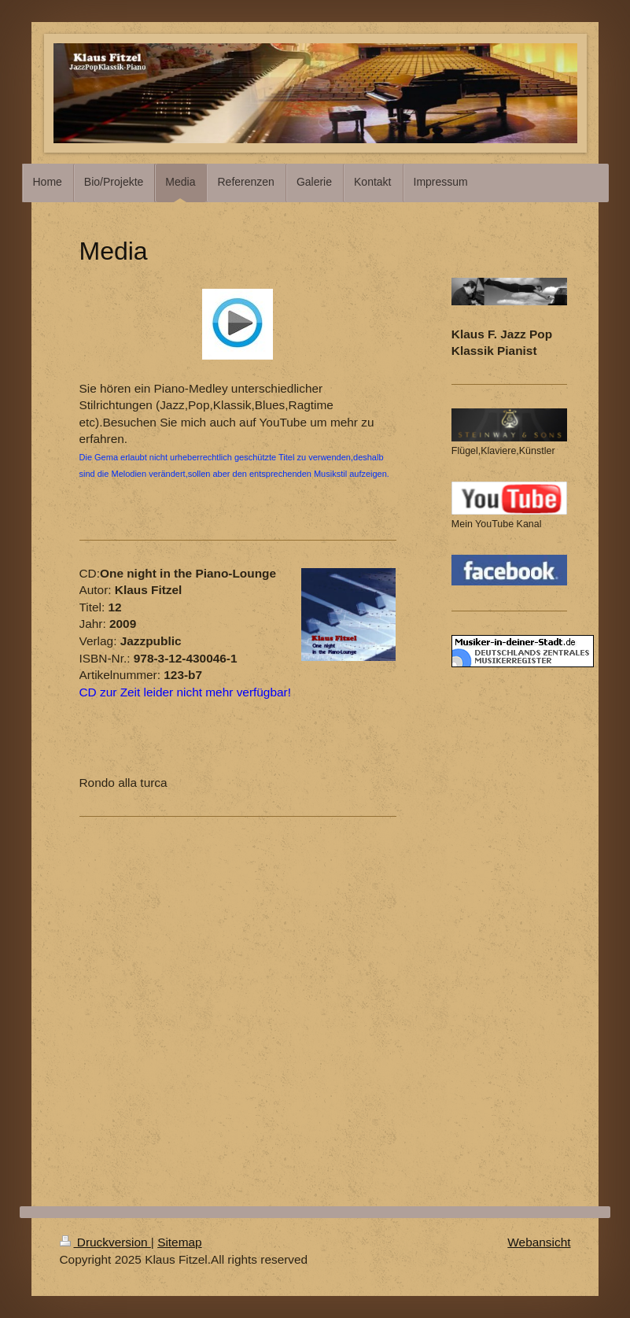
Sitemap (179, 1242)
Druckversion (105, 1242)
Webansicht (538, 1242)
